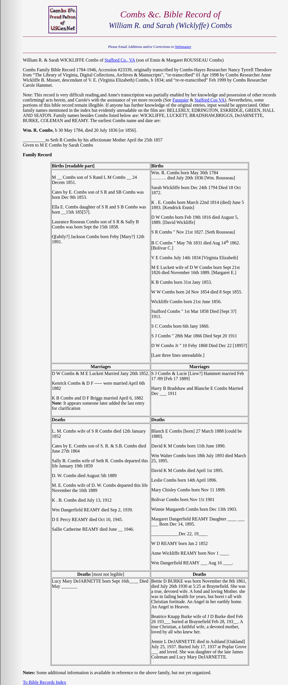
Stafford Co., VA (120, 60)
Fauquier (180, 100)
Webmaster (183, 47)
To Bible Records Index (44, 682)
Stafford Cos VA (210, 100)
